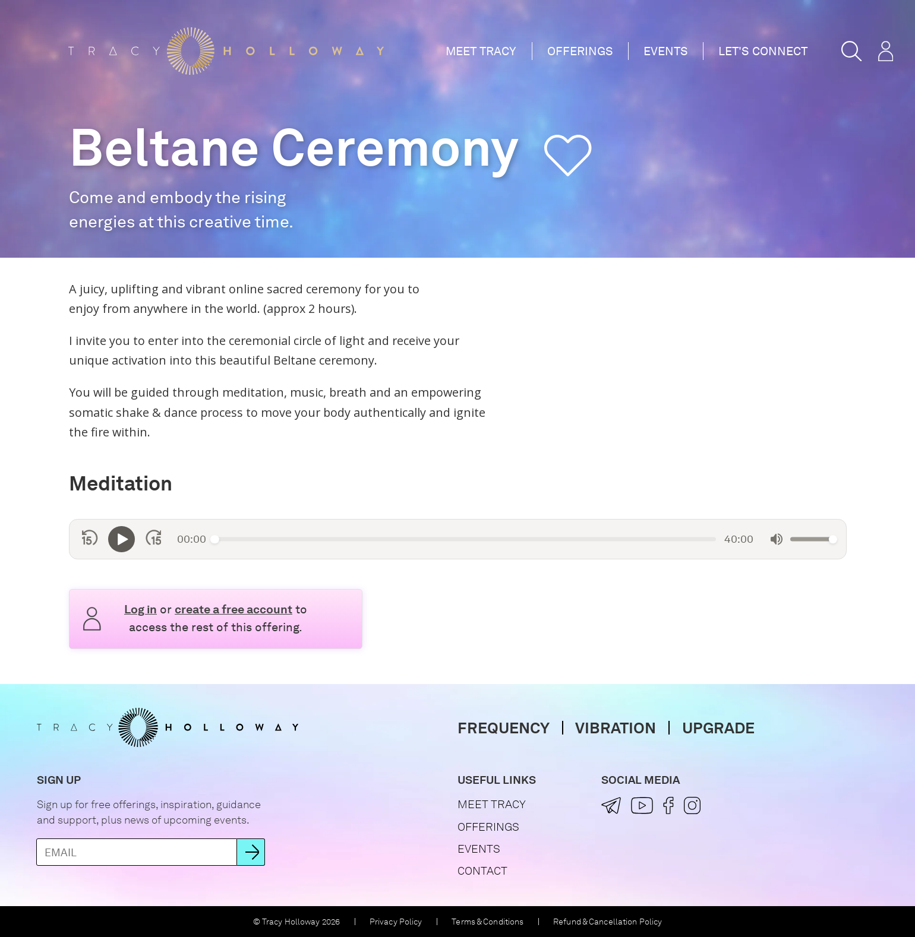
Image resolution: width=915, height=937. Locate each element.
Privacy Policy (396, 921)
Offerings (580, 51)
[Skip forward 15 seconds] (154, 539)
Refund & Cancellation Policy (607, 921)
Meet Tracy (481, 51)
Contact (482, 871)
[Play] (121, 539)
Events (665, 51)
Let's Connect (762, 51)
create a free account (233, 609)
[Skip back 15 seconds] (90, 539)
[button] (852, 51)
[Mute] (776, 539)
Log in (140, 609)
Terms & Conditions (487, 921)
